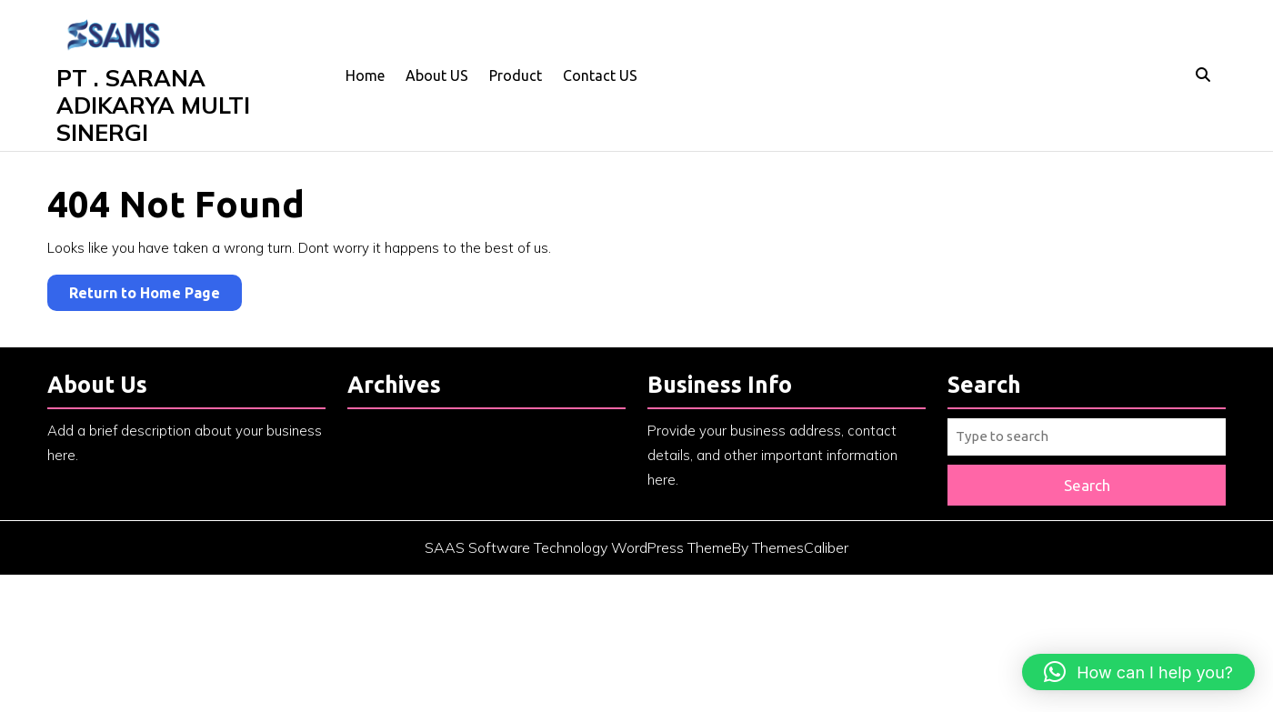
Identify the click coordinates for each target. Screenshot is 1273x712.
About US (437, 75)
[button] (1138, 672)
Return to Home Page (155, 296)
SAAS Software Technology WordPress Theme (578, 556)
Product (515, 75)
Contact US (600, 75)
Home (365, 75)
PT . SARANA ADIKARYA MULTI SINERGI (153, 105)
